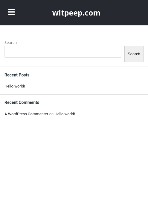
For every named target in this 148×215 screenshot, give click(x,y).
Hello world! (14, 86)
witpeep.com (76, 12)
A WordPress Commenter (26, 114)
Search (10, 42)
